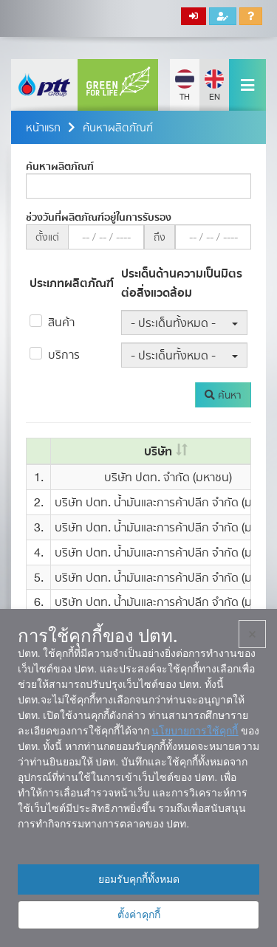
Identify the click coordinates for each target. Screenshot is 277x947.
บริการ (64, 354)
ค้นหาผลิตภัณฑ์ (118, 127)
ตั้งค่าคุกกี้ (138, 914)
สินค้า (61, 321)
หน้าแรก (43, 127)
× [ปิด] (252, 634)
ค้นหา (223, 395)
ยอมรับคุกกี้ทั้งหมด (138, 879)
